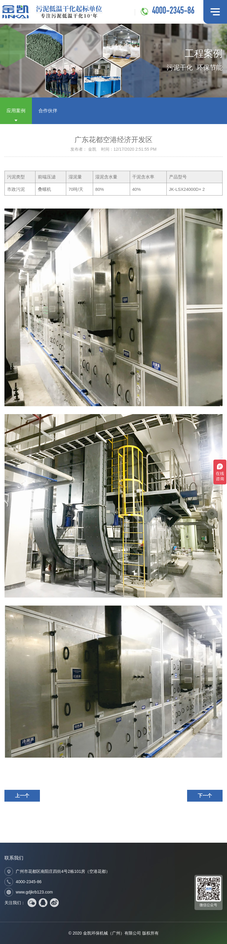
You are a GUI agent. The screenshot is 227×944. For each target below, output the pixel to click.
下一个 (205, 795)
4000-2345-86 (173, 11)
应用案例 (16, 110)
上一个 (22, 795)
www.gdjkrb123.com (34, 892)
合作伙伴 (47, 110)
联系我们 (13, 857)
